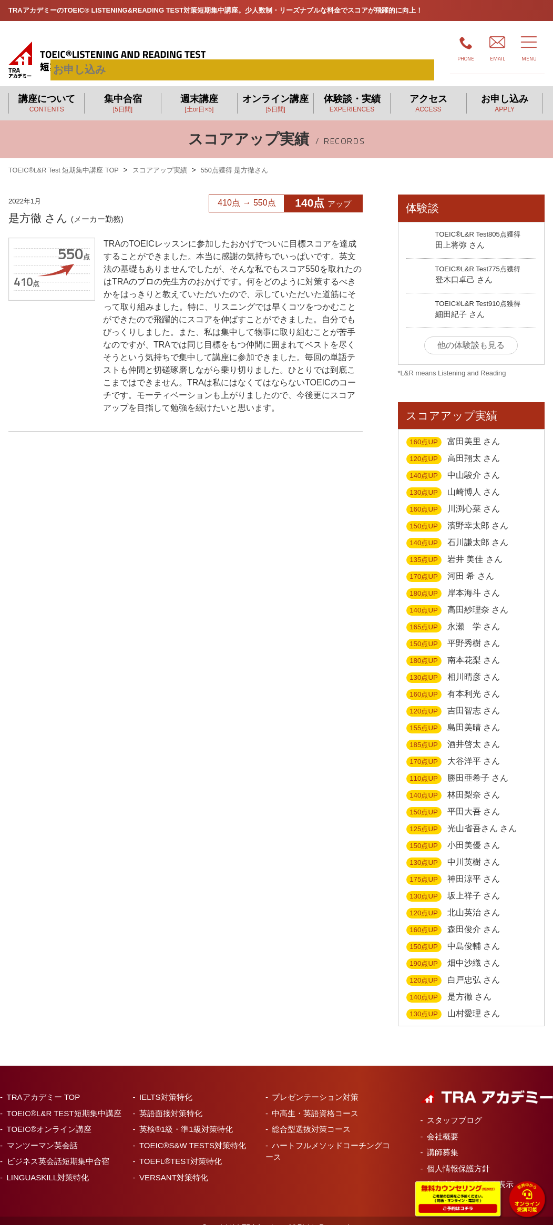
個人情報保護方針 (458, 1155)
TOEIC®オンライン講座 (49, 1116)
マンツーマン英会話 (42, 1132)
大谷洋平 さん (453, 749)
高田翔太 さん (453, 446)
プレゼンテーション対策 (315, 1084)
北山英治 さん (453, 900)
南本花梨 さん (453, 648)
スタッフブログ (454, 1107)
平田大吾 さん (453, 799)
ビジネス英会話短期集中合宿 (58, 1148)
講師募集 (442, 1139)
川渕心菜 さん (453, 497)
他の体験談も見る (471, 332)
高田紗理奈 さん (457, 598)
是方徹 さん (449, 984)
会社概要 (442, 1123)
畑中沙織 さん (453, 951)
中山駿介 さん (453, 463)
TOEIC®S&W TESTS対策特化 (192, 1132)
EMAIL (497, 59)
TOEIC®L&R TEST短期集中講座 (64, 1100)
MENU (529, 59)
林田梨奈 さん (453, 783)
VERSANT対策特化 (173, 1164)
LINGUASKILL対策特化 (48, 1164)
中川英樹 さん (453, 850)
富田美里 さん (453, 429)
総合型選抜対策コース (311, 1116)
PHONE (465, 59)
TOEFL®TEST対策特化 (180, 1148)
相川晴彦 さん (453, 665)
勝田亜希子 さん (457, 766)
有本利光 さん (453, 682)
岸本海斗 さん (453, 581)
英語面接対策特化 (170, 1100)
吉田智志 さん (453, 698)
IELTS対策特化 (165, 1084)
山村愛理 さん (453, 1001)
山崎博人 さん (453, 480)
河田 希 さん (450, 564)
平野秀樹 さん (453, 631)
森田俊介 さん (453, 917)
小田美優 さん (453, 833)
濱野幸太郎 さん (457, 513)
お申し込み (389, 47)
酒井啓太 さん (453, 732)
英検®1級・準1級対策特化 (186, 1116)
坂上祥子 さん (453, 884)
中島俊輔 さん (453, 934)
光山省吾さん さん (461, 816)
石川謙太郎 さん (457, 530)
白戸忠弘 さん (453, 968)
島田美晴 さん (453, 715)
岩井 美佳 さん (454, 547)
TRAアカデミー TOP (43, 1084)
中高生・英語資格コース (315, 1100)
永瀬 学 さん (453, 614)
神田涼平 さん (453, 867)
